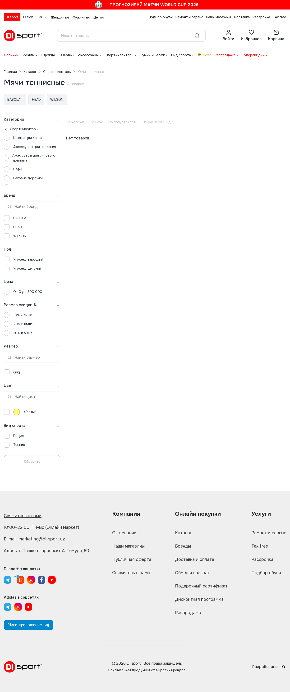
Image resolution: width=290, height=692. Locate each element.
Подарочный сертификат (201, 586)
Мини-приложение (29, 624)
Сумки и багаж (152, 55)
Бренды (28, 55)
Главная (10, 72)
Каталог (30, 72)
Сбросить (32, 461)
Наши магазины (218, 17)
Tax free (279, 17)
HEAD (36, 99)
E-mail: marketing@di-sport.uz (34, 539)
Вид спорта (181, 55)
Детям (98, 17)
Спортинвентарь (119, 55)
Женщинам (60, 17)
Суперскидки (253, 55)
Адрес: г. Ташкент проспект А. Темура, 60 (46, 550)
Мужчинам (81, 17)
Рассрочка (261, 17)
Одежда (48, 55)
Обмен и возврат (192, 572)
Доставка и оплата (194, 559)
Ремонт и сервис (189, 17)
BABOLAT (15, 99)
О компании (124, 532)
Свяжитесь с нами (22, 515)
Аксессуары (88, 55)
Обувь (66, 55)
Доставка (242, 17)
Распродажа (224, 55)
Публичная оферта (131, 559)
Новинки (11, 55)
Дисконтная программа (199, 599)
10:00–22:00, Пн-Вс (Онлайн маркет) (41, 527)
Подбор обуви (161, 17)
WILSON (56, 99)
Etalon (28, 17)
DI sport (12, 17)
